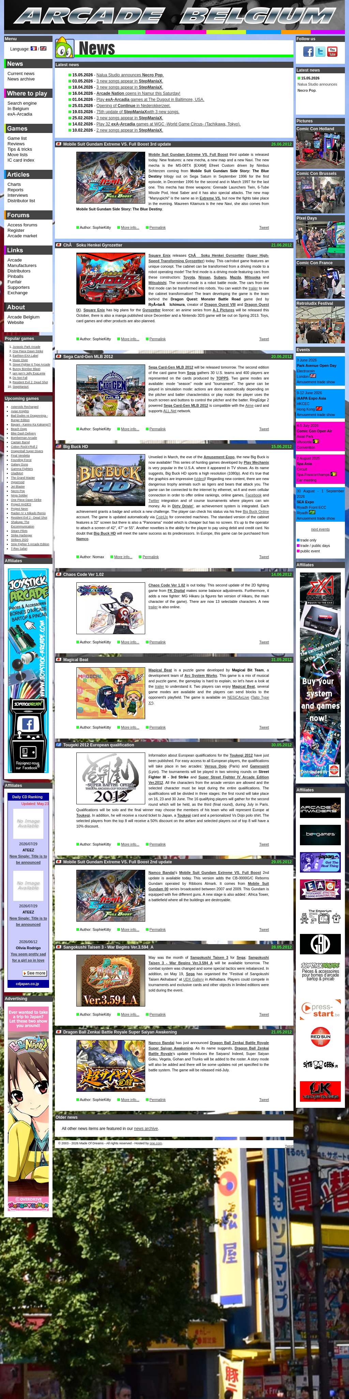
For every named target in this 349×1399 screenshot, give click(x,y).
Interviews (17, 195)
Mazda (235, 277)
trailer (253, 288)
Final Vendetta (20, 455)
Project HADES (21, 504)
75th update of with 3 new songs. (137, 111)
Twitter (154, 500)
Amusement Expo (219, 457)
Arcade (14, 260)
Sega (191, 373)
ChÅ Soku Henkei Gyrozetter (216, 255)
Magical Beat (160, 670)
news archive (146, 1128)
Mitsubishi (158, 283)
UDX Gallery (193, 979)
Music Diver (20, 360)
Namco (82, 539)
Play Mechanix (256, 462)
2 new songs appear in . (129, 130)
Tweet (264, 227)
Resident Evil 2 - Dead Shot (29, 517)
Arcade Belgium (23, 316)
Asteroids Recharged (25, 406)
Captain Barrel (20, 442)
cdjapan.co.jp (27, 984)
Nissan (204, 277)
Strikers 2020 (19, 539)
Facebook (254, 495)
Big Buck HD (105, 533)
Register (16, 230)
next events (320, 529)
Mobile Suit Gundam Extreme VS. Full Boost (188, 154)
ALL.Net (170, 411)
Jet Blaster (18, 486)
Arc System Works (200, 675)
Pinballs (15, 276)
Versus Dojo (215, 766)
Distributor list (21, 200)
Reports (15, 189)
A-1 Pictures (223, 310)
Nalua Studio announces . (130, 75)
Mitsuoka (252, 277)
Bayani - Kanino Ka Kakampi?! (31, 424)
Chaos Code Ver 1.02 (167, 585)
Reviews (16, 143)
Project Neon (19, 508)
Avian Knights (20, 411)
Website (15, 322)
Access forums (22, 224)
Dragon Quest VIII (220, 304)
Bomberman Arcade (24, 438)
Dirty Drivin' (182, 506)
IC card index (20, 160)
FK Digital (176, 591)
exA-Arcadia (19, 114)
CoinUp (162, 517)
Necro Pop (18, 491)
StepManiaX (21, 386)
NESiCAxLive (238, 697)
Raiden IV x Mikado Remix (28, 513)
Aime (249, 405)
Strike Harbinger (21, 535)
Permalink (158, 227)
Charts (14, 184)
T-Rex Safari (19, 548)
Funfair (14, 281)
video (199, 479)
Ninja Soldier (19, 495)
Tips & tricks (19, 149)
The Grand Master (23, 477)
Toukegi (83, 815)
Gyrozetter (151, 310)
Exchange (17, 292)
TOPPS (222, 378)
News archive (21, 78)
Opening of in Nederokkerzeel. (133, 105)
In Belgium (18, 108)
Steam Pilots (19, 531)
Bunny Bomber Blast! (26, 369)
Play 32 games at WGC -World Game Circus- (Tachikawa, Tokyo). (168, 124)
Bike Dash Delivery (23, 433)
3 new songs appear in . (129, 81)
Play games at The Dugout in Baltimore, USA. (150, 99)
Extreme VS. (210, 198)
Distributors (18, 270)
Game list (17, 138)
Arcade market (22, 235)
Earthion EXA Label (25, 355)
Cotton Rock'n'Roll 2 (24, 446)
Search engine (22, 103)
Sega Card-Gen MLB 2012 (171, 367)
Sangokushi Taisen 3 (209, 957)
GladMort (17, 473)
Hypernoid (17, 482)
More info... (130, 227)
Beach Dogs (19, 429)
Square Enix (160, 255)
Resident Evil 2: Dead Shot (30, 382)
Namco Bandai (162, 872)
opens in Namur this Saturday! (138, 93)
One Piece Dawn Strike (28, 351)
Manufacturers (21, 265)
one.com (156, 1143)
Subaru (220, 277)
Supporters (18, 287)
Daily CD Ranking (27, 797)
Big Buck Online (256, 511)
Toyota (189, 277)
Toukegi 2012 (241, 755)
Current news (20, 73)
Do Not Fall (20, 377)
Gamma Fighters (22, 469)
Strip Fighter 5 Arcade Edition (30, 544)
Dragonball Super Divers (27, 451)
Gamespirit (259, 766)
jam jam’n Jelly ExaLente (29, 373)
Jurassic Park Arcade (26, 346)
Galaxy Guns (19, 464)
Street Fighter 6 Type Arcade (31, 364)
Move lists (17, 154)
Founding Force (21, 460)
